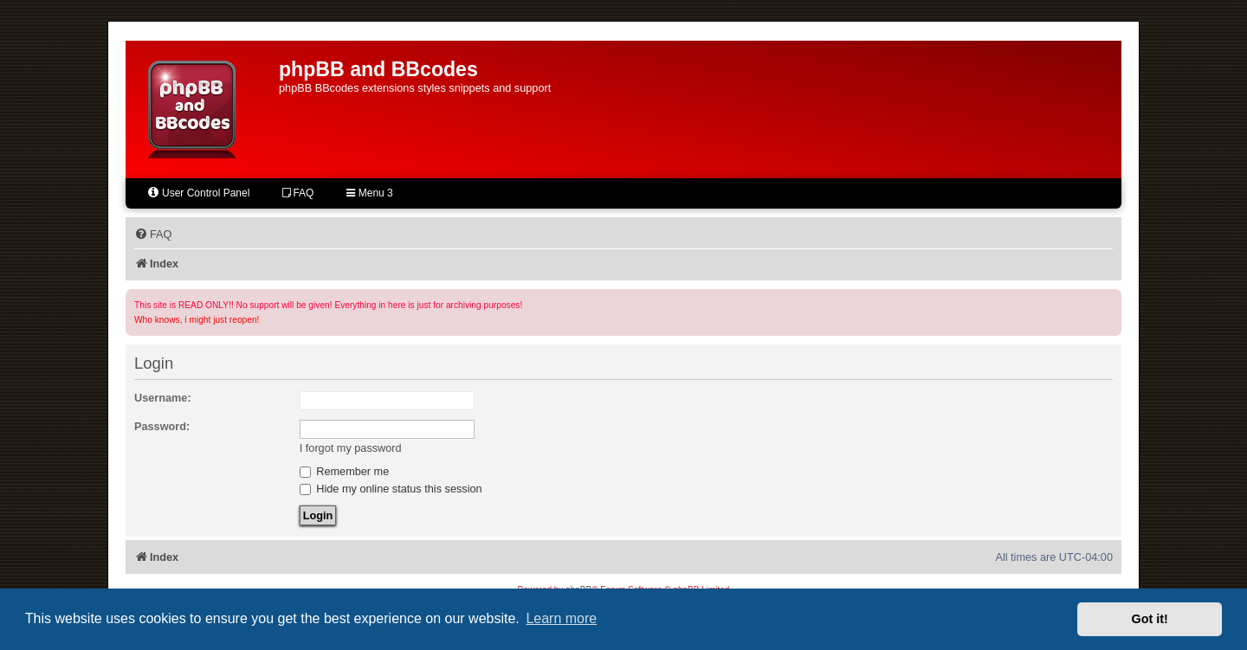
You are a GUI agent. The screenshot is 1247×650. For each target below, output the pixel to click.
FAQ (297, 193)
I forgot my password (351, 447)
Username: (162, 397)
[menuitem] (152, 234)
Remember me (345, 471)
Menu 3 (369, 193)
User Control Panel (197, 192)
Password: (162, 426)
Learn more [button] (561, 618)
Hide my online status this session (391, 488)
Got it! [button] (1150, 619)
